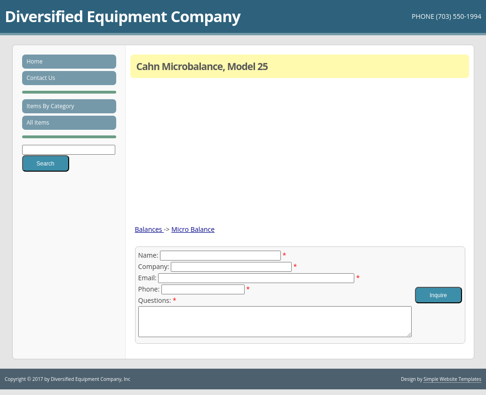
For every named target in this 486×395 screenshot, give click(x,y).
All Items (38, 122)
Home (35, 61)
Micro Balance (193, 229)
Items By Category (50, 106)
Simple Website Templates (452, 384)
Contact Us (41, 78)
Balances (149, 229)
